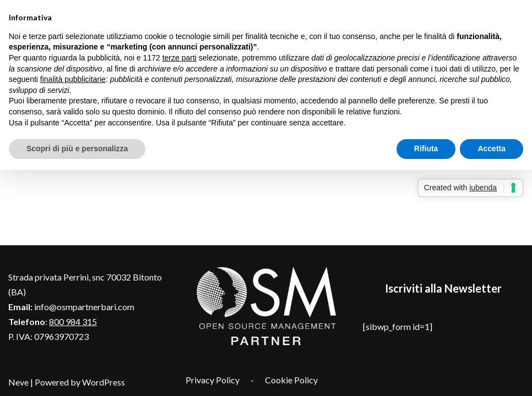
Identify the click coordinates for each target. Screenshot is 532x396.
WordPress (103, 382)
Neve (18, 382)
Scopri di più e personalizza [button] (77, 148)
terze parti (179, 57)
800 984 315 (73, 321)
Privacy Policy (213, 380)
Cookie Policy (291, 380)
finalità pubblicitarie (73, 79)
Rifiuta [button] (426, 148)
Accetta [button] (491, 148)
